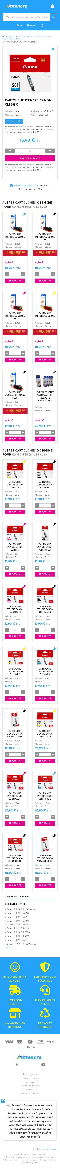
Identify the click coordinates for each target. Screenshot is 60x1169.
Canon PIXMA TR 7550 (18, 932)
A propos (30, 1090)
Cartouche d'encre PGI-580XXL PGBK (15, 395)
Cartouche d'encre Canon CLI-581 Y (15, 485)
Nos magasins (30, 1074)
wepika (43, 1154)
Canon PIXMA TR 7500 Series (21, 944)
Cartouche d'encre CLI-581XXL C (15, 237)
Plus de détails (14, 121)
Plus (9, 948)
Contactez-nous (30, 1078)
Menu (31, 25)
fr (19, 25)
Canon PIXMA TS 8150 (18, 913)
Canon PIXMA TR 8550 (18, 936)
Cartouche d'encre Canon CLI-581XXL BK (15, 858)
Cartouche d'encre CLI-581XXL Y (45, 316)
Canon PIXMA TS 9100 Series (21, 909)
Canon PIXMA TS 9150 (18, 925)
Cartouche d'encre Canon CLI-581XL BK (45, 609)
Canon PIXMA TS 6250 (12, 39)
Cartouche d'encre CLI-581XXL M (15, 316)
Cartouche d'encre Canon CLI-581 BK (45, 485)
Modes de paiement (30, 1093)
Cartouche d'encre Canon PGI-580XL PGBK (15, 734)
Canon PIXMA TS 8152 (18, 921)
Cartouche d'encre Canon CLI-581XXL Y (45, 734)
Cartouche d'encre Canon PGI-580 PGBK (45, 547)
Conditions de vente (30, 1086)
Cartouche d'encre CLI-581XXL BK (45, 237)
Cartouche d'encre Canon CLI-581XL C (45, 671)
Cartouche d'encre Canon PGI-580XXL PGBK (45, 858)
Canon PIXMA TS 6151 (17, 940)
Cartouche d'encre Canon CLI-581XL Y (15, 671)
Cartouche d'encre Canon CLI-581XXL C (45, 796)
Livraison (30, 1082)
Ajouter (15, 281)
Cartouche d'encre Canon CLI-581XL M (15, 609)
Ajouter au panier (30, 158)
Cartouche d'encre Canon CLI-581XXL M (15, 796)
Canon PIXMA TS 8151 (17, 917)
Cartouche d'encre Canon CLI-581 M (15, 547)
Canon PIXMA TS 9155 (18, 928)
